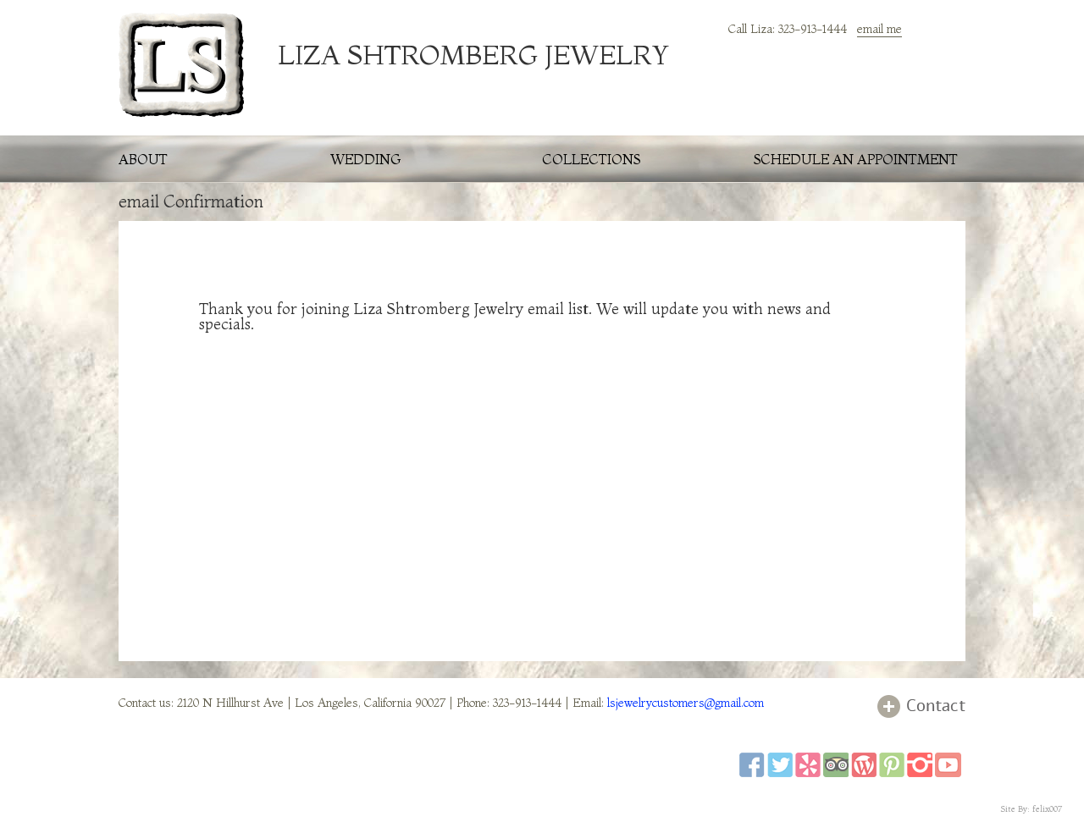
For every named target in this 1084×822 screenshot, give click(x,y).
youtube (948, 765)
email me (879, 28)
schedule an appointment (856, 159)
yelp (808, 765)
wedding (365, 159)
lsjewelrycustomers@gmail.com (685, 702)
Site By (1014, 808)
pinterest (891, 765)
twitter (780, 765)
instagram (919, 765)
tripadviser (836, 765)
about (143, 159)
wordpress (864, 765)
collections (591, 159)
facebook (752, 765)
